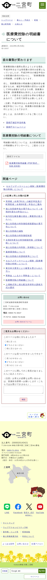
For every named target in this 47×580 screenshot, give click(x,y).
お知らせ (19, 24)
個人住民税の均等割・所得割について (24, 247)
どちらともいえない (15, 345)
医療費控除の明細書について (20, 280)
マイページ (34, 577)
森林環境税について (15, 252)
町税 (36, 20)
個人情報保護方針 (10, 536)
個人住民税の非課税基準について (22, 256)
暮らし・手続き (23, 20)
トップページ (7, 20)
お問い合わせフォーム (23, 321)
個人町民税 (6, 24)
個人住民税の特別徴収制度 (19, 235)
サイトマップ (9, 523)
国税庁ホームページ (16, 127)
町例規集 (26, 532)
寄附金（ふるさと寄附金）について (23, 276)
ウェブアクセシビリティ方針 (15, 527)
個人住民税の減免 (14, 231)
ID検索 (4, 571)
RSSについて (28, 536)
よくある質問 (8, 544)
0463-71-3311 (13, 450)
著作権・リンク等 (10, 532)
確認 (23, 399)
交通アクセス (37, 544)
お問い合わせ (23, 544)
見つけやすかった (14, 358)
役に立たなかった (14, 348)
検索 (43, 571)
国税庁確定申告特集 (16, 123)
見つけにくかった (14, 365)
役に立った (11, 342)
